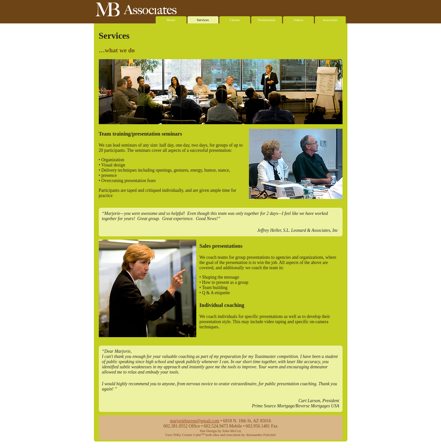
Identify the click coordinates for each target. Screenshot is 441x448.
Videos (298, 19)
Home (171, 19)
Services (203, 19)
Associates (330, 19)
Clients (234, 19)
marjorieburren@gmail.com (194, 420)
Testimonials (266, 19)
